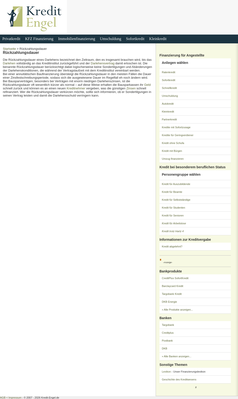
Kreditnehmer (76, 88)
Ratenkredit (168, 72)
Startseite (9, 49)
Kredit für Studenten (173, 207)
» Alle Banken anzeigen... (176, 356)
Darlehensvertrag (102, 63)
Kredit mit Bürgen (172, 150)
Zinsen (131, 88)
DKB (164, 348)
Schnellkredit (169, 88)
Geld (147, 85)
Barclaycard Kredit (172, 286)
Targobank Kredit (172, 293)
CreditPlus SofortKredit (175, 278)
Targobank (168, 324)
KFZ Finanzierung (39, 39)
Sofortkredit (135, 39)
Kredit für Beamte (172, 191)
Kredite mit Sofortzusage (176, 127)
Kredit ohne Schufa (173, 143)
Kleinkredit (158, 39)
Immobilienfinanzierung (76, 39)
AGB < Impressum (10, 397)
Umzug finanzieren (173, 158)
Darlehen (9, 63)
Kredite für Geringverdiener (177, 135)
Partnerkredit (169, 119)
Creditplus (168, 332)
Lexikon (166, 371)
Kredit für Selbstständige (176, 199)
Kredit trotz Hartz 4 (173, 231)
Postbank (167, 340)
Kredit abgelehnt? (172, 246)
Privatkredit (11, 39)
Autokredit (168, 103)
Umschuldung (110, 39)
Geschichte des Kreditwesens (179, 379)
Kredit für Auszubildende (176, 184)
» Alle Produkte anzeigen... (177, 309)
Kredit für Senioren (173, 215)
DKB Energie (169, 301)
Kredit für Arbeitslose (174, 223)
